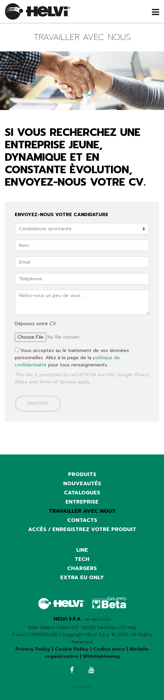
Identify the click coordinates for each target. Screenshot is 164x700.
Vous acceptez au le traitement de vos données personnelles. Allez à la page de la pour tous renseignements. (72, 357)
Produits (82, 474)
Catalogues (82, 493)
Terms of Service (57, 381)
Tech (82, 559)
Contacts (82, 520)
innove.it (82, 686)
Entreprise (82, 502)
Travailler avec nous (82, 511)
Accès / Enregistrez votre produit (82, 529)
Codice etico (109, 649)
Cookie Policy (71, 649)
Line (82, 550)
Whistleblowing (101, 656)
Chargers (82, 568)
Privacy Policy (32, 649)
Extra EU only (82, 577)
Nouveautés (82, 484)
